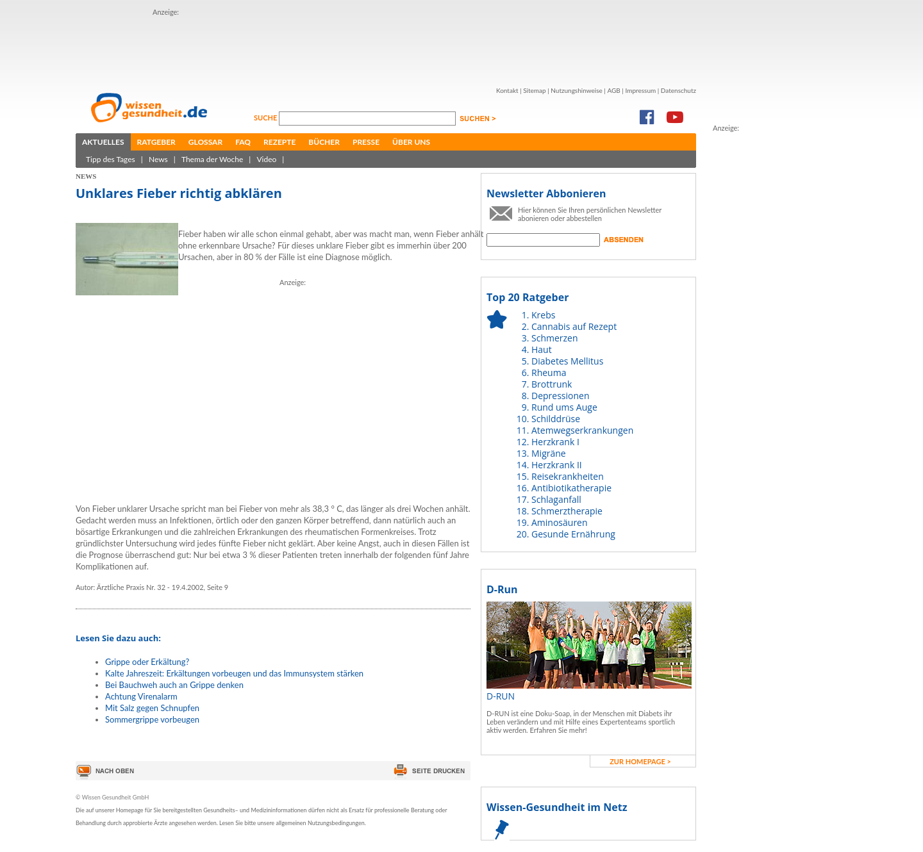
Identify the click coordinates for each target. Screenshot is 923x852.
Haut (541, 349)
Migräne (548, 453)
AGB (613, 90)
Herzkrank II (556, 465)
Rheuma (548, 372)
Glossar (205, 142)
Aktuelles (103, 142)
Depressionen (560, 395)
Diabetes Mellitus (567, 361)
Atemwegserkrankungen (582, 430)
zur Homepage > (640, 761)
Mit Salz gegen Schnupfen (152, 708)
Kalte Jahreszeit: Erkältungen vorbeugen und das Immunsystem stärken (234, 673)
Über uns (411, 142)
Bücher (324, 142)
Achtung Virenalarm (141, 696)
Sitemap (534, 90)
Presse (366, 142)
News (158, 159)
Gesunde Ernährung (573, 534)
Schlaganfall (556, 499)
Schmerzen (554, 338)
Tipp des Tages (110, 159)
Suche (266, 117)
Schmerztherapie (567, 511)
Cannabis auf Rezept (574, 326)
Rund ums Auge (564, 407)
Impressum (640, 90)
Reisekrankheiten (567, 476)
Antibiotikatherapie (571, 488)
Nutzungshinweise (577, 90)
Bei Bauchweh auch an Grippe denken (174, 685)
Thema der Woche (212, 159)
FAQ (243, 142)
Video (266, 159)
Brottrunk (551, 384)
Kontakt (507, 90)
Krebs (543, 315)
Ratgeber (156, 142)
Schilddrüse (555, 419)
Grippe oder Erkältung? (147, 662)
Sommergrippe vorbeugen (152, 719)
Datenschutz (678, 90)
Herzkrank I (555, 442)
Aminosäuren (559, 522)
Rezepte (279, 142)
